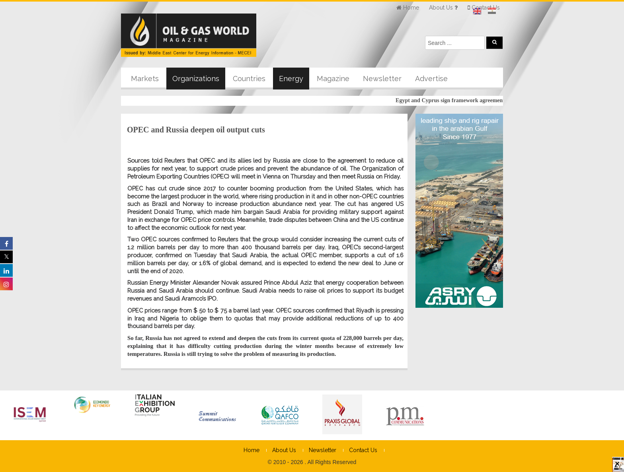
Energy (291, 78)
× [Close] (617, 467)
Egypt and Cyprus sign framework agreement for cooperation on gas (480, 100)
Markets (145, 78)
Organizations (195, 78)
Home (251, 450)
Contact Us (363, 450)
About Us (284, 450)
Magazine (333, 78)
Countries (249, 78)
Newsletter (382, 78)
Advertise (431, 78)
